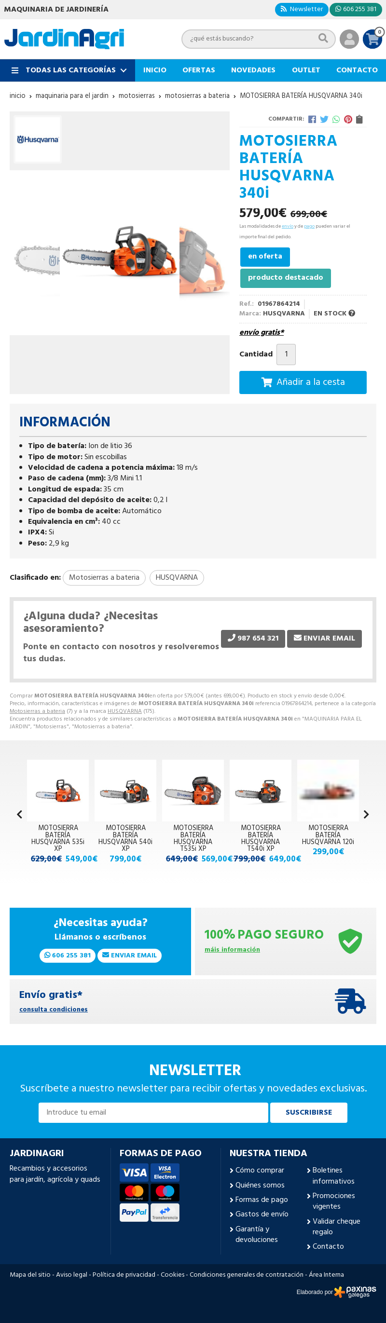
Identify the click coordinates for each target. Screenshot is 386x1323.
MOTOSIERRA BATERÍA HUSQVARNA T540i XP (261, 839)
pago (309, 226)
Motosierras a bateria (37, 711)
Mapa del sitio (30, 1275)
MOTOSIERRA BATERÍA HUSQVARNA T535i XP (193, 839)
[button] (366, 815)
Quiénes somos (260, 1185)
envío (287, 226)
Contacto (328, 1246)
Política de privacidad (124, 1275)
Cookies (172, 1275)
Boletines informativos (334, 1176)
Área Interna (326, 1275)
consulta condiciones (53, 1010)
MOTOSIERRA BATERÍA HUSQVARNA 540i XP (125, 839)
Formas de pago (261, 1200)
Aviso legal (71, 1275)
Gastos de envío (262, 1214)
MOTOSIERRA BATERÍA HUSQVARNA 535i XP (57, 839)
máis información (232, 950)
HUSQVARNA (125, 711)
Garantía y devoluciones (256, 1235)
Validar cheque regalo (336, 1227)
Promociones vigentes (334, 1202)
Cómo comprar (259, 1170)
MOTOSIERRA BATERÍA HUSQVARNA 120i (328, 835)
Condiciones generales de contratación (246, 1275)
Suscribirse (309, 1112)
